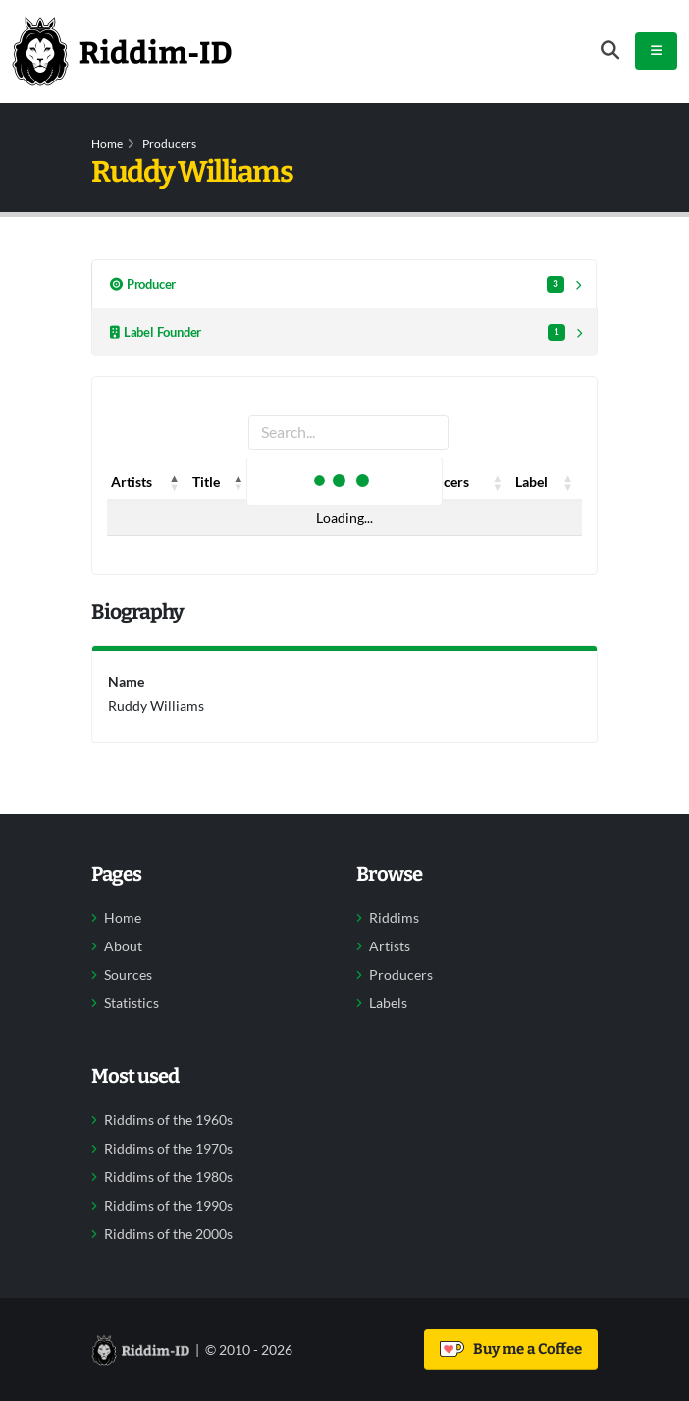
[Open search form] (610, 50)
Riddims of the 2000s (168, 1234)
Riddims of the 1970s (168, 1149)
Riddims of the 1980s (168, 1177)
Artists (389, 946)
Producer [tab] (337, 284)
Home (107, 143)
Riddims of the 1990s (168, 1205)
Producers (169, 143)
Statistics (131, 1003)
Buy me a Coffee (511, 1349)
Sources (128, 975)
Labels (388, 1003)
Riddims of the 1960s (168, 1120)
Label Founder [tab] (337, 332)
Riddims (394, 918)
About (123, 946)
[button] (175, 482)
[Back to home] (122, 51)
